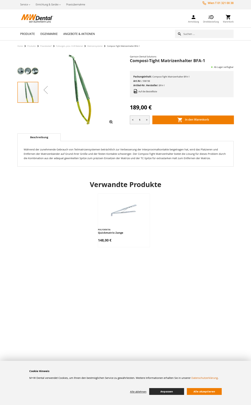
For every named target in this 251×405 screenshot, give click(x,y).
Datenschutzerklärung (204, 378)
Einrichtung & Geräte (47, 4)
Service (24, 4)
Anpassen (166, 391)
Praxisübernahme (75, 4)
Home (20, 46)
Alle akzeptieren (204, 391)
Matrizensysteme (94, 46)
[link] (193, 18)
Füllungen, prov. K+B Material (69, 46)
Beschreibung (39, 137)
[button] (46, 90)
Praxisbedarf (46, 46)
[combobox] (208, 34)
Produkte (31, 46)
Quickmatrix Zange (110, 233)
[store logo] (34, 18)
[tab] (39, 137)
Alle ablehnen (138, 391)
